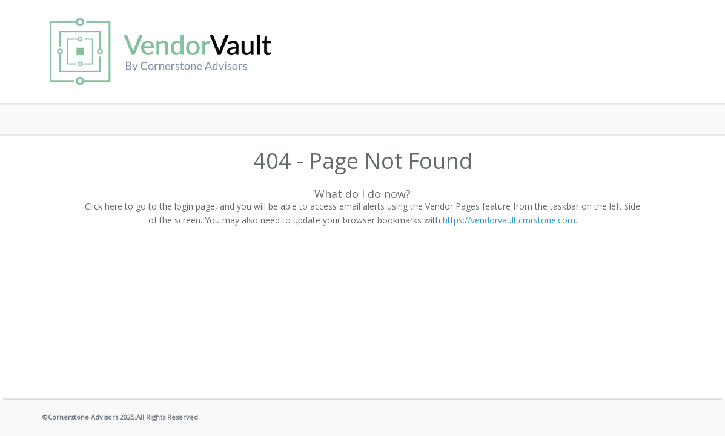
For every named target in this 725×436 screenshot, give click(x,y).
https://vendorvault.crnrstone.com (509, 220)
